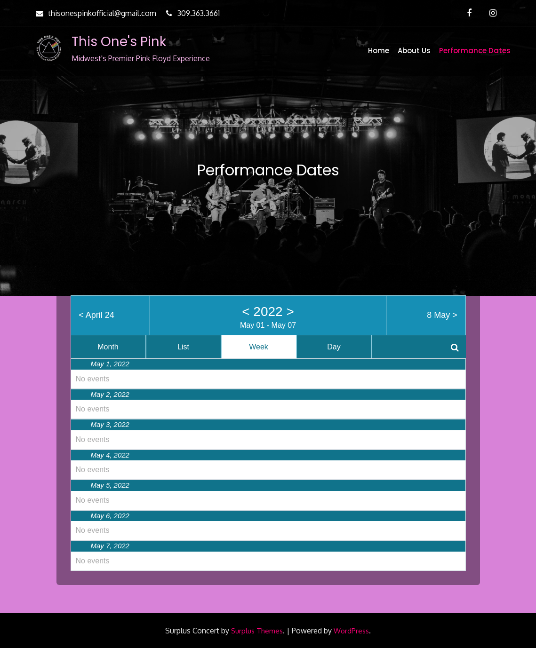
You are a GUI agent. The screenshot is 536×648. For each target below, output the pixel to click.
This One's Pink (119, 41)
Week (258, 347)
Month (107, 347)
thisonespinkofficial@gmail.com (95, 13)
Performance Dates (475, 50)
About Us (414, 50)
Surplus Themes (257, 630)
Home (378, 50)
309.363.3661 (191, 13)
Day (333, 347)
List (183, 347)
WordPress (351, 630)
